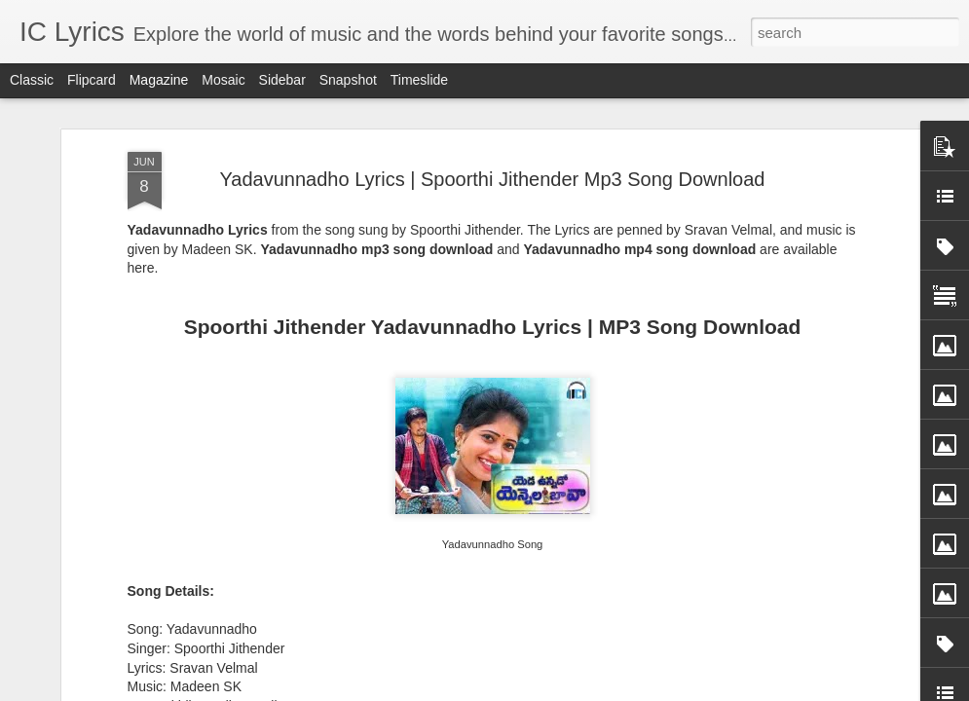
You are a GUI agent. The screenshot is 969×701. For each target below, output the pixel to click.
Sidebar (282, 80)
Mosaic (223, 80)
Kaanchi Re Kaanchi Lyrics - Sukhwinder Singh (383, 567)
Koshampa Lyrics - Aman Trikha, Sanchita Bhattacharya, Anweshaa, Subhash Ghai (850, 584)
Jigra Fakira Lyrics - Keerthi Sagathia (610, 558)
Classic (32, 80)
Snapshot (348, 80)
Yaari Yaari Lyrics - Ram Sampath (146, 558)
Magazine (159, 80)
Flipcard (91, 80)
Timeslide (419, 80)
